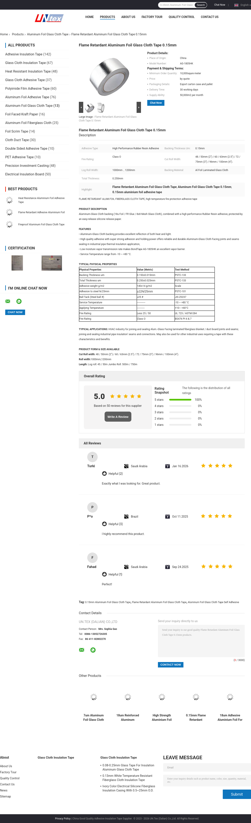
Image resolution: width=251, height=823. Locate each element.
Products (107, 17)
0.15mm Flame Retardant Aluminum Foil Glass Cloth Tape (196, 718)
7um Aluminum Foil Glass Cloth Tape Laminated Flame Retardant (94, 718)
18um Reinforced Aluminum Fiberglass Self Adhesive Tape (127, 718)
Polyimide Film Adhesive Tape (27, 89)
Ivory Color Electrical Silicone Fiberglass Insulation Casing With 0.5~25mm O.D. (128, 788)
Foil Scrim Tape (16, 131)
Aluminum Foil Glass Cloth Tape (47, 34)
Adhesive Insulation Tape (23, 54)
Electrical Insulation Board (24, 174)
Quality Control (182, 17)
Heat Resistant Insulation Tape (28, 71)
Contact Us (209, 17)
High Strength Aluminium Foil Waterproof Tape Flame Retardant (162, 718)
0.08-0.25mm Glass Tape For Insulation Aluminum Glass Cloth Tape (128, 767)
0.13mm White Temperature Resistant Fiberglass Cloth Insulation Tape (127, 778)
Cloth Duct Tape (17, 140)
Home (89, 17)
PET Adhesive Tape (19, 157)
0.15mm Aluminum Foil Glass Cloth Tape (108, 602)
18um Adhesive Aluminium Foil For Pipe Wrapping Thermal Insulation (230, 718)
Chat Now (219, 4)
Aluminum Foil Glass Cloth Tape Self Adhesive (213, 602)
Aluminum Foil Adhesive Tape (27, 97)
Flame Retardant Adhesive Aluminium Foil (41, 212)
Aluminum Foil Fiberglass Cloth (28, 123)
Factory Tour (152, 17)
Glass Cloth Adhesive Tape (25, 80)
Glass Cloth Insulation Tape (25, 63)
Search (201, 5)
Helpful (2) (116, 474)
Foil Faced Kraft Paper (21, 114)
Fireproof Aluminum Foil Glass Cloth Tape (41, 224)
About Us (128, 17)
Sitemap (5, 796)
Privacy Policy (62, 818)
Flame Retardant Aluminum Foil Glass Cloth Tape (159, 602)
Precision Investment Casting (27, 166)
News (4, 790)
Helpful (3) (116, 524)
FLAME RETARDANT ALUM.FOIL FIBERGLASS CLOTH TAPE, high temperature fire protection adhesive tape (138, 199)
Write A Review (118, 417)
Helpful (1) (115, 574)
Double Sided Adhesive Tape (26, 149)
